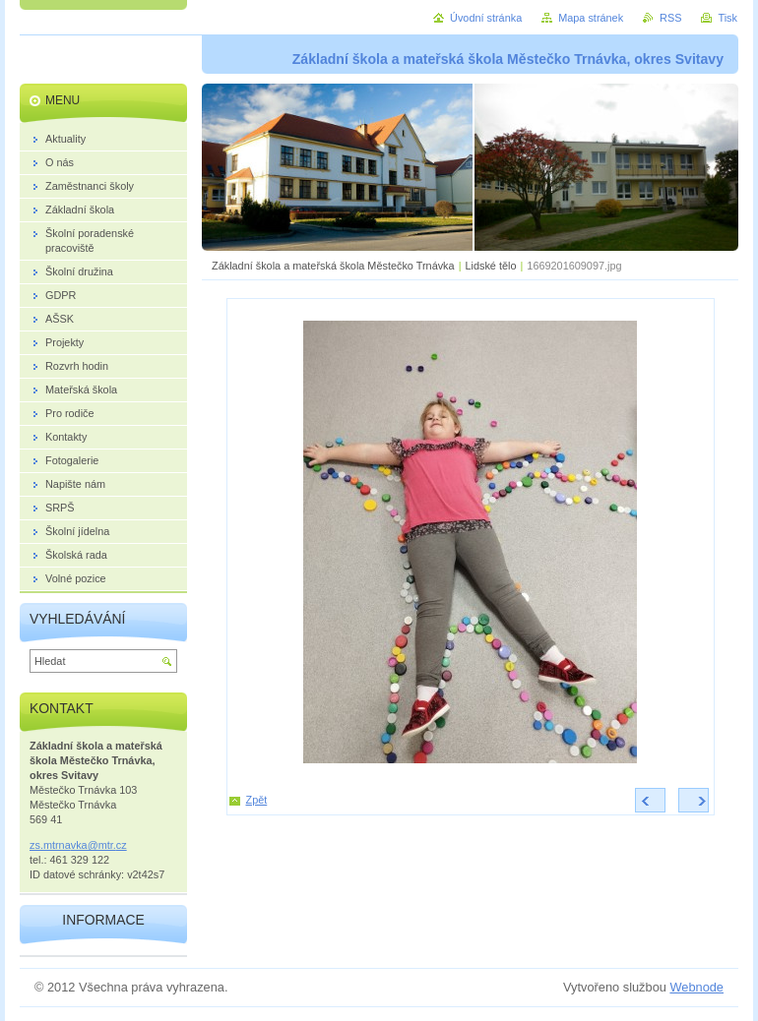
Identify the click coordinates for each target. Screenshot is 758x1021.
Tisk (727, 18)
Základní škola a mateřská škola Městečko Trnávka (333, 265)
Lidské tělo (490, 265)
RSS (670, 18)
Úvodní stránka (486, 18)
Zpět (257, 800)
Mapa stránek (590, 18)
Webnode (696, 987)
